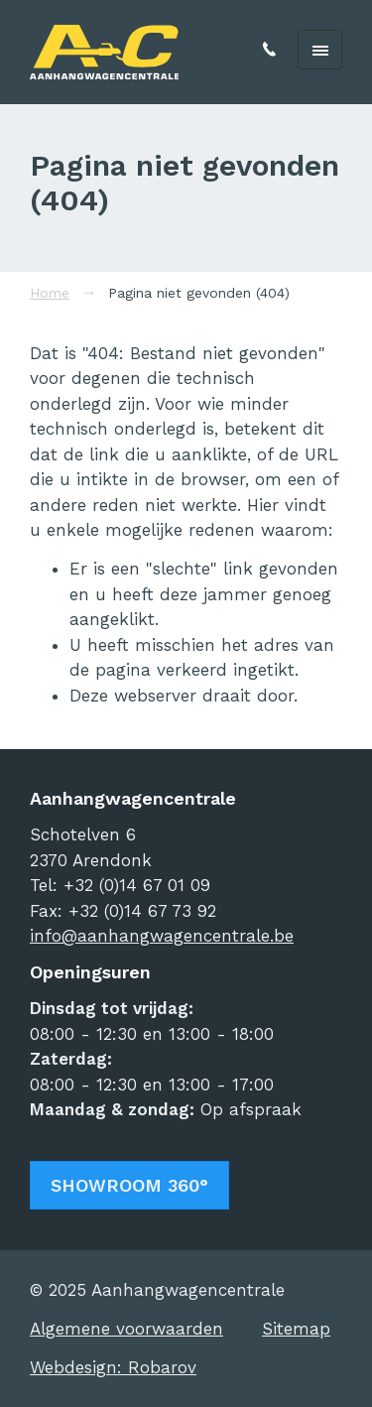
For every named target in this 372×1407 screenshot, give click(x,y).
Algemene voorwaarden (126, 1329)
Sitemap (296, 1329)
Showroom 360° (129, 1185)
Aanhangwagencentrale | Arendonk (104, 52)
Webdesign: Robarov (113, 1367)
